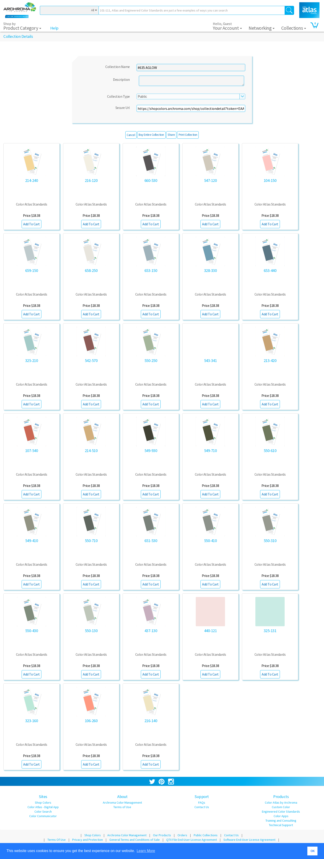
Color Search (43, 811)
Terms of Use (122, 807)
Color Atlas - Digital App (43, 807)
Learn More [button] (146, 851)
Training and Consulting (281, 820)
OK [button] (312, 851)
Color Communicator (43, 816)
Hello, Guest (227, 26)
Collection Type (118, 96)
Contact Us (201, 807)
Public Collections (206, 835)
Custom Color (281, 807)
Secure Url (122, 107)
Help (54, 28)
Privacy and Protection (87, 840)
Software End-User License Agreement (249, 840)
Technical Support (281, 825)
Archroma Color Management (122, 802)
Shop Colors (43, 802)
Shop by (22, 26)
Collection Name (117, 66)
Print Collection (188, 135)
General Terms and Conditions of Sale (134, 840)
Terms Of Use (56, 840)
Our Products (162, 835)
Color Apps (281, 816)
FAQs (201, 802)
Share (171, 135)
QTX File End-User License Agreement (191, 840)
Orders (182, 835)
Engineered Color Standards (281, 811)
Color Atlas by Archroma (281, 802)
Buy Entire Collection (151, 135)
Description (121, 79)
